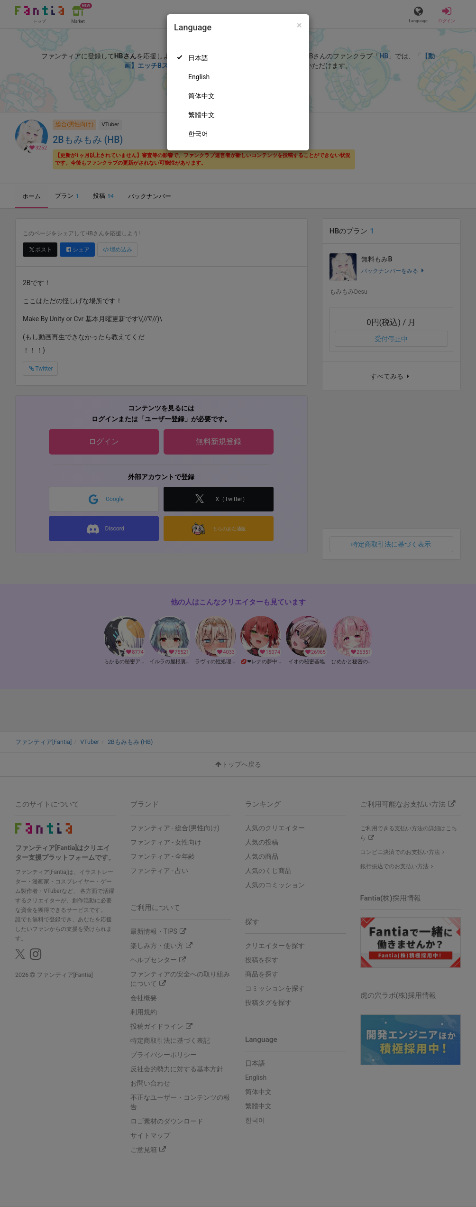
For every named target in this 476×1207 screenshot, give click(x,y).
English (199, 77)
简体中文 (201, 96)
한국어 (198, 134)
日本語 (198, 58)
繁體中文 (201, 115)
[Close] (299, 25)
